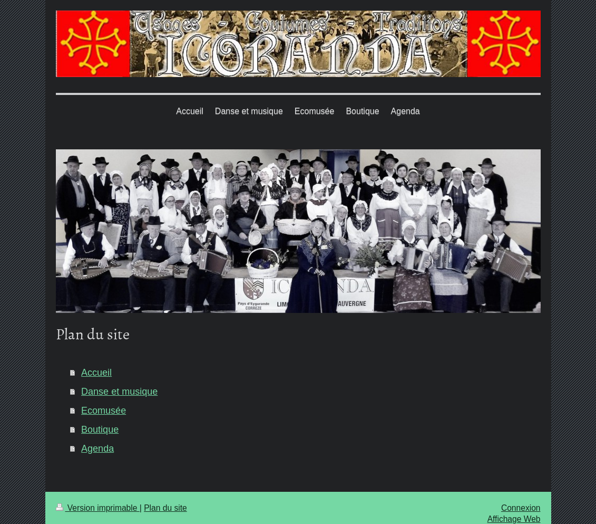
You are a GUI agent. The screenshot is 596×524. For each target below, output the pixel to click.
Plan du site (165, 507)
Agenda (97, 448)
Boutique (100, 429)
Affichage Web (514, 519)
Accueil (96, 372)
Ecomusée (103, 410)
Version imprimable (98, 507)
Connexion (521, 507)
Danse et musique (119, 391)
